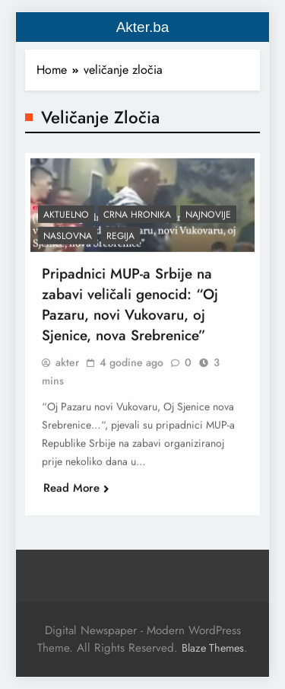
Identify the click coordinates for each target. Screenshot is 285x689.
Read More (76, 491)
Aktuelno (66, 218)
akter (67, 366)
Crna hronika (137, 218)
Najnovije (208, 218)
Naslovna (67, 240)
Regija (120, 240)
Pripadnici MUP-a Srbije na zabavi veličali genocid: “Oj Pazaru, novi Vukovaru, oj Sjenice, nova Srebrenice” (130, 308)
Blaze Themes (213, 648)
